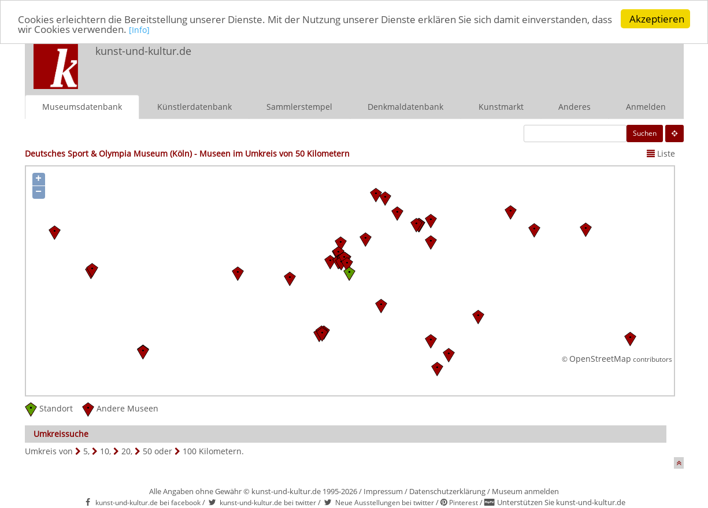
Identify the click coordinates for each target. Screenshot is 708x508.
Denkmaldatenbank (405, 106)
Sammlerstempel (299, 106)
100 (190, 450)
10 (104, 450)
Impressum (383, 490)
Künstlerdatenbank (194, 106)
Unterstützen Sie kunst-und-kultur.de (561, 502)
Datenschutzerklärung (447, 490)
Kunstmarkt (501, 106)
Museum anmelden (525, 490)
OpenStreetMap (600, 358)
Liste (661, 152)
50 (147, 450)
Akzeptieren (656, 18)
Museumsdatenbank (82, 106)
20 (126, 450)
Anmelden (646, 106)
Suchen (645, 133)
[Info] (139, 29)
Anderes (574, 106)
